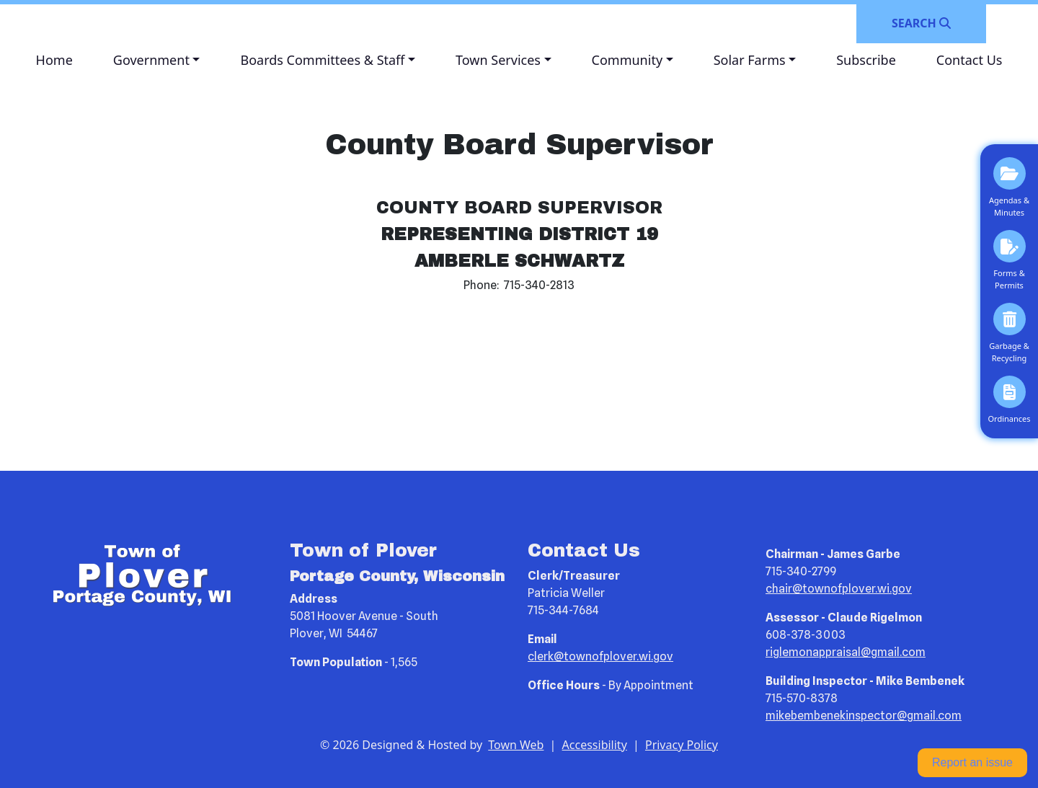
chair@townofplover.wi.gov (839, 589)
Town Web (516, 745)
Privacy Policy (681, 745)
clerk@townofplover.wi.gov (600, 656)
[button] (156, 60)
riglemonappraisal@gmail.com (846, 652)
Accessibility (594, 745)
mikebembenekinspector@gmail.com (864, 715)
